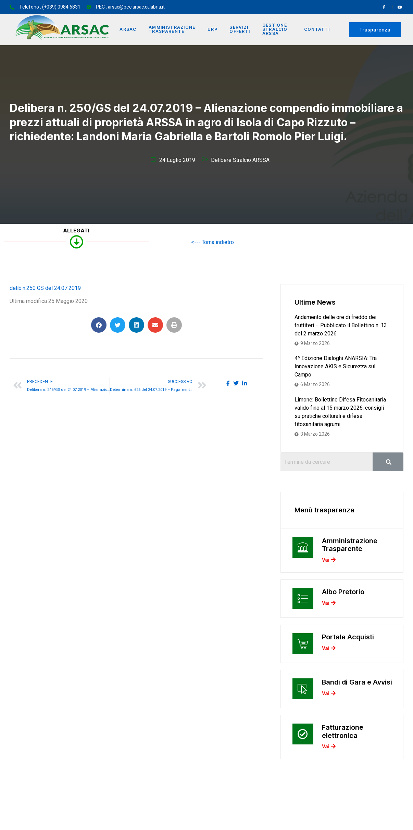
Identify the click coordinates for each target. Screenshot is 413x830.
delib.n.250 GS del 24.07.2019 (45, 288)
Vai (329, 561)
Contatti (317, 29)
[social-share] (228, 383)
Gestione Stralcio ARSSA (275, 29)
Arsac (128, 29)
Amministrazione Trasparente (172, 29)
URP (213, 29)
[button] (99, 325)
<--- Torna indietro (212, 242)
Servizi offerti (240, 29)
